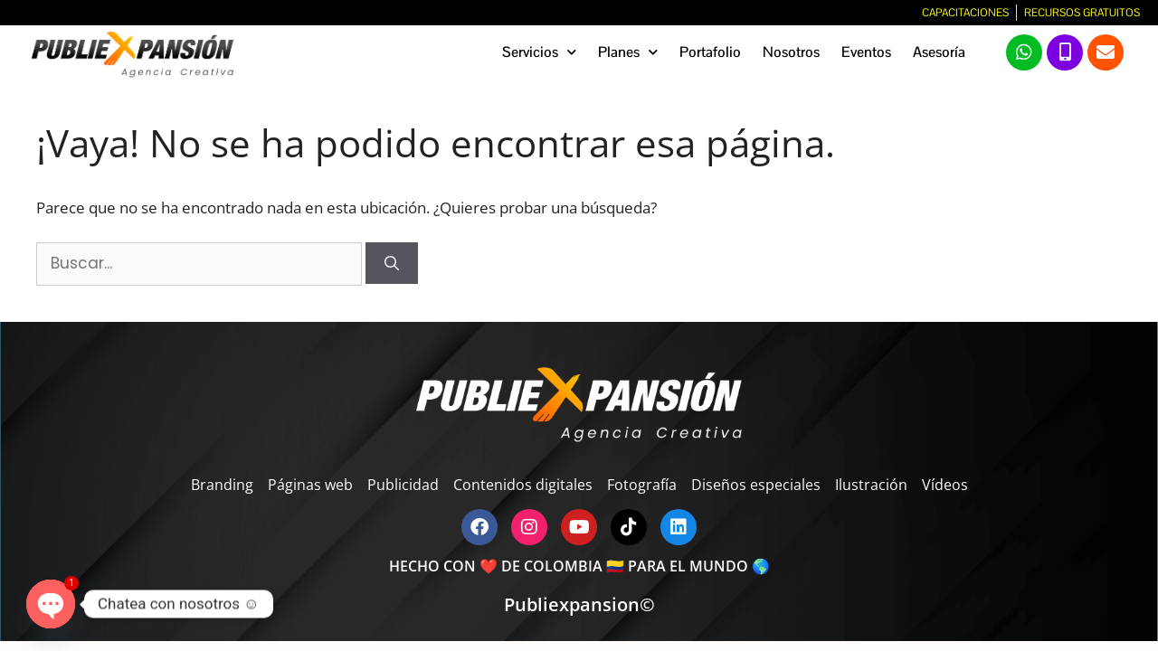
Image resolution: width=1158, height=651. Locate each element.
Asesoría (939, 51)
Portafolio (710, 51)
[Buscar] (391, 263)
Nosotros (791, 51)
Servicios (539, 52)
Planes (628, 52)
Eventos (866, 51)
